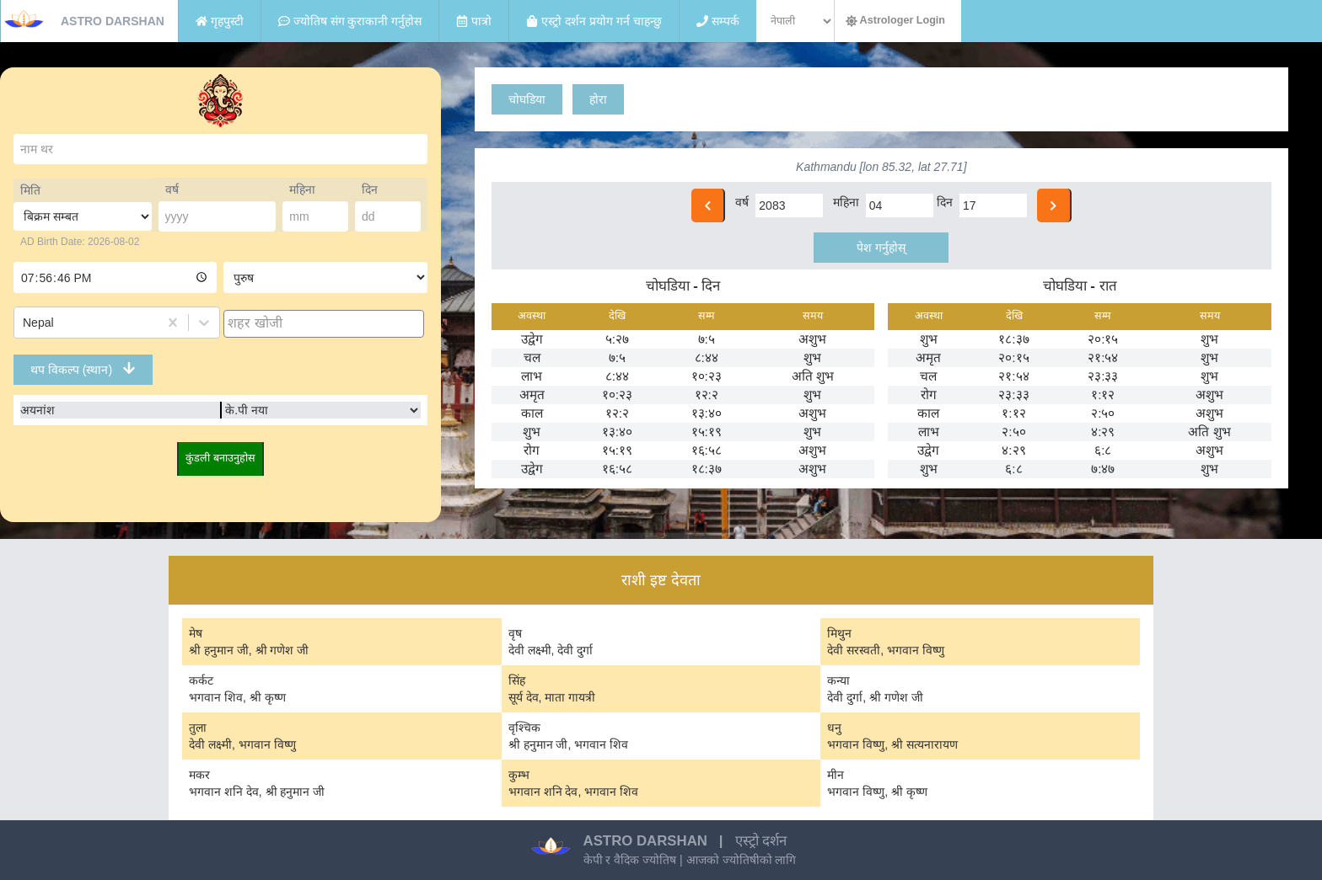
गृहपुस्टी (220, 21)
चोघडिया (526, 99)
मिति (30, 190)
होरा (598, 99)
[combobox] (24, 322)
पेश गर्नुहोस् (881, 247)
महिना (302, 189)
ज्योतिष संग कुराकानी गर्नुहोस (350, 21)
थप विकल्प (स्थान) (83, 368)
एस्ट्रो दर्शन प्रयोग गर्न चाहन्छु (593, 21)
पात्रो (474, 21)
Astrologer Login (895, 20)
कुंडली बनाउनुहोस (220, 458)
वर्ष (172, 189)
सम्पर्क (717, 21)
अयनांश (37, 410)
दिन (370, 189)
